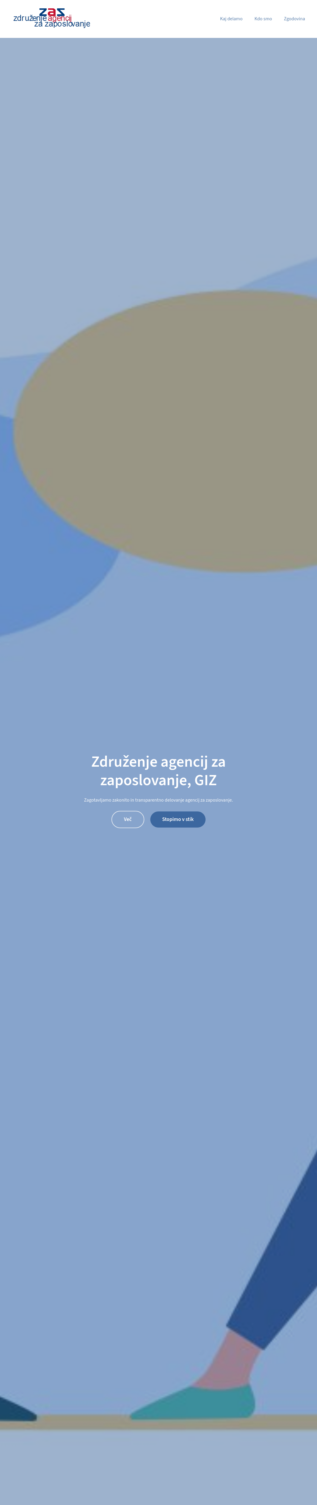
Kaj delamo (231, 19)
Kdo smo (263, 19)
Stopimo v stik (178, 819)
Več (128, 819)
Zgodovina (294, 19)
